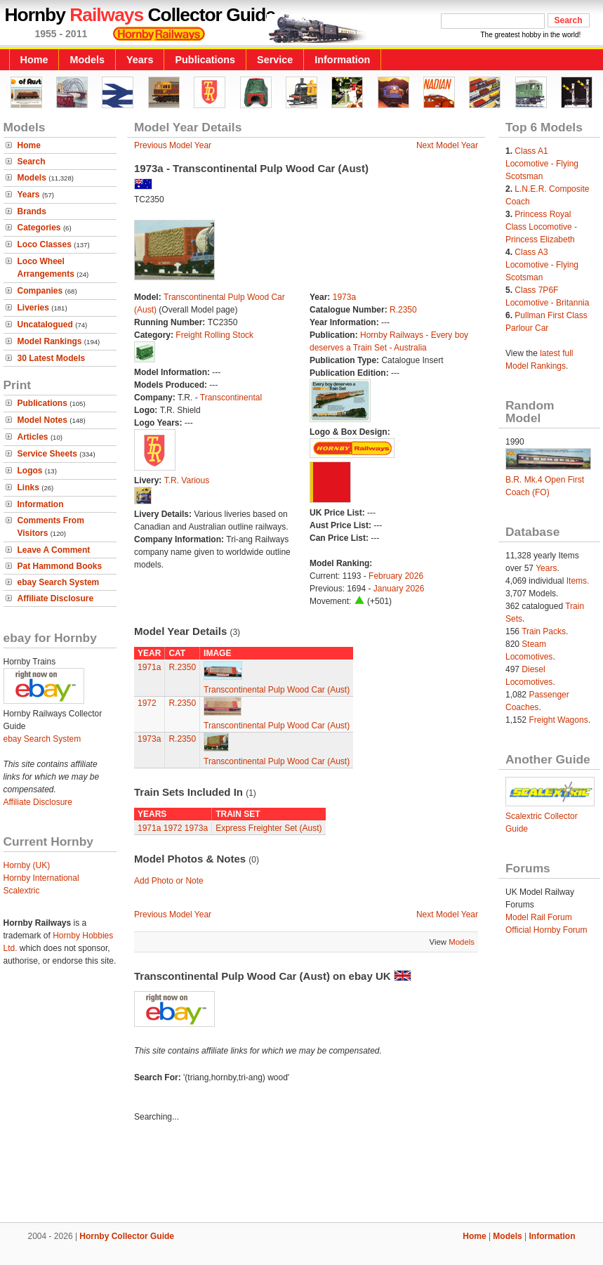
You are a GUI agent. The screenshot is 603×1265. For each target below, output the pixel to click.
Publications (205, 59)
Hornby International (41, 878)
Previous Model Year (172, 145)
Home (34, 59)
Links (28, 487)
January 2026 (399, 589)
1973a (344, 297)
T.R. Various (186, 480)
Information (342, 59)
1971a (149, 667)
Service (275, 59)
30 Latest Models (52, 358)
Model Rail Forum (538, 917)
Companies (40, 291)
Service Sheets (47, 454)
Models (87, 59)
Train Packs (544, 631)
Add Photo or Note (169, 881)
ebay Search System (59, 582)
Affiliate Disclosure (56, 598)
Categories (39, 227)
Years (139, 59)
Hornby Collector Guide (126, 1236)
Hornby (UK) (27, 865)
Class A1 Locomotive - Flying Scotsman (541, 163)
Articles (33, 437)
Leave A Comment (54, 550)
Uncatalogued (45, 324)
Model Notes (42, 420)
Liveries (33, 308)
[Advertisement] (301, 1174)
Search (32, 161)
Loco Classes (45, 244)
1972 (147, 703)
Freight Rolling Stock (214, 335)
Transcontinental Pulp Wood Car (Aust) (277, 690)
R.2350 (403, 310)
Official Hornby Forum (546, 930)
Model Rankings (50, 341)
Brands (32, 211)
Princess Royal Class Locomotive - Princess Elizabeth (541, 226)
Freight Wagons (558, 720)
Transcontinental (231, 397)
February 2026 (396, 576)
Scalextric (22, 891)
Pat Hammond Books (60, 566)
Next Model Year (447, 145)
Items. (578, 581)
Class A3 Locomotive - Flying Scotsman (541, 264)
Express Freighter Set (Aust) (269, 828)
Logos (30, 471)
